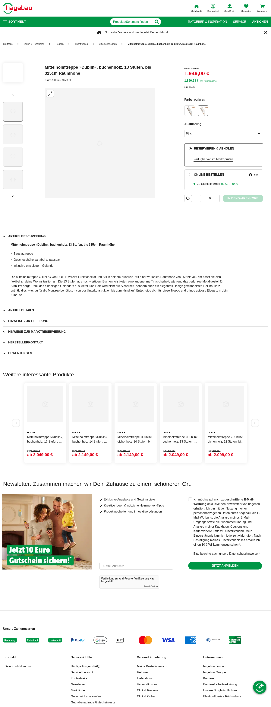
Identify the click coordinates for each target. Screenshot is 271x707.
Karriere (208, 678)
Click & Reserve (148, 690)
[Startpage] (17, 8)
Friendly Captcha (151, 586)
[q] (131, 21)
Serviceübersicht (82, 672)
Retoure (142, 672)
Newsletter (78, 684)
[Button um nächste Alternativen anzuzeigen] (255, 423)
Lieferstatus (145, 678)
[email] (136, 565)
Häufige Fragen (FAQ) (85, 666)
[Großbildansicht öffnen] (100, 143)
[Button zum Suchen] (175, 21)
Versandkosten (147, 684)
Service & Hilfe (81, 657)
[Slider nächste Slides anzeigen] (13, 194)
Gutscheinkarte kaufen (86, 696)
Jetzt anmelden (225, 565)
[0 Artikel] (209, 198)
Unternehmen (213, 657)
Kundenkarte (210, 81)
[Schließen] (265, 32)
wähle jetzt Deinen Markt (151, 32)
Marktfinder (78, 690)
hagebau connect (214, 666)
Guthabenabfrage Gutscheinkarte (93, 702)
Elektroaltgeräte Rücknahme (222, 696)
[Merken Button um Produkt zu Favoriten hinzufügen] (188, 198)
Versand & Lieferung (151, 657)
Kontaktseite (79, 678)
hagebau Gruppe (214, 672)
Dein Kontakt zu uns (18, 666)
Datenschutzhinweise (243, 553)
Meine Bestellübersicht (152, 666)
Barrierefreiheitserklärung (220, 684)
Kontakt (10, 657)
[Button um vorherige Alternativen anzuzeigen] (16, 423)
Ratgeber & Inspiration (207, 21)
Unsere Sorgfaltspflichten (220, 690)
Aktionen (260, 21)
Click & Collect (146, 696)
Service (239, 21)
